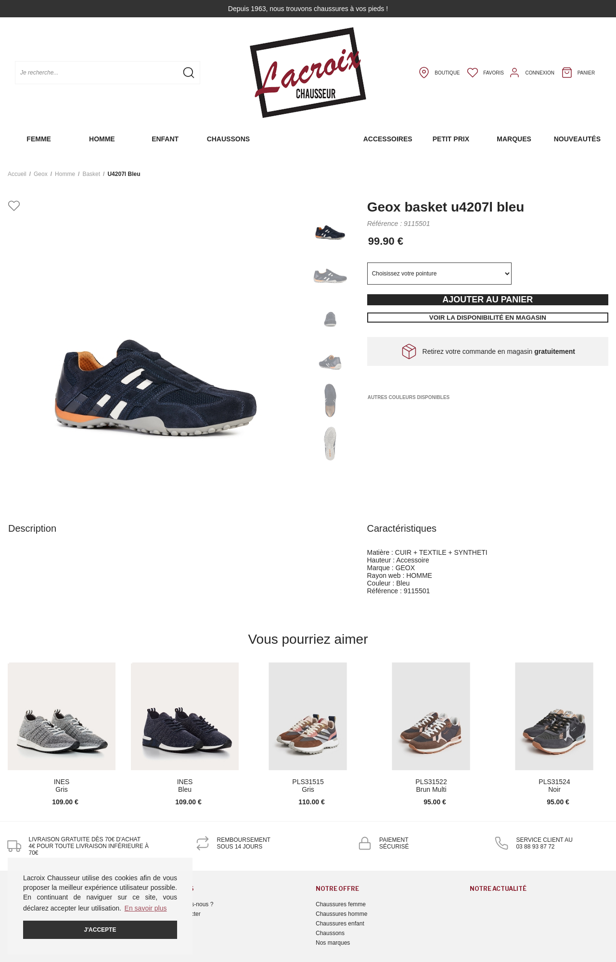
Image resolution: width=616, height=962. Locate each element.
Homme (102, 139)
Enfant (165, 139)
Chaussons (228, 139)
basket (91, 174)
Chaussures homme (341, 914)
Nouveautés (577, 139)
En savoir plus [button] (146, 908)
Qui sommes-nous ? (187, 904)
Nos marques (333, 942)
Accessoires (387, 139)
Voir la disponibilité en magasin (487, 317)
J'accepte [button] (100, 929)
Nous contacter (181, 914)
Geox (41, 174)
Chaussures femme (341, 904)
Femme (38, 139)
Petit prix (451, 139)
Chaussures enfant (340, 923)
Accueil (17, 174)
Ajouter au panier (487, 299)
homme (65, 174)
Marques (514, 139)
